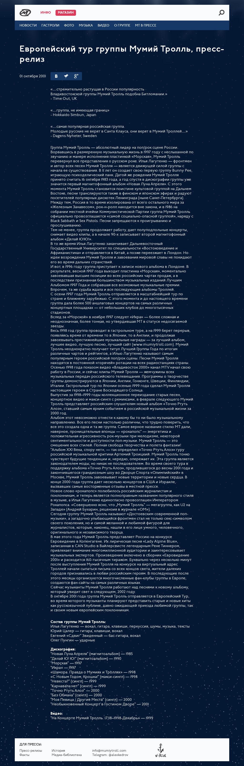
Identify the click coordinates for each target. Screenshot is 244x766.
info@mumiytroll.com (109, 751)
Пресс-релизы (31, 751)
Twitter (66, 76)
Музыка (86, 25)
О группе (122, 25)
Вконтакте (56, 76)
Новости (28, 25)
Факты (25, 755)
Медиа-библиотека (67, 755)
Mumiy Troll (25, 12)
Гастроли (50, 25)
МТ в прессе (145, 25)
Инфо (46, 13)
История (58, 751)
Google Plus (76, 76)
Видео (103, 25)
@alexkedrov (118, 755)
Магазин (66, 13)
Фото (69, 25)
